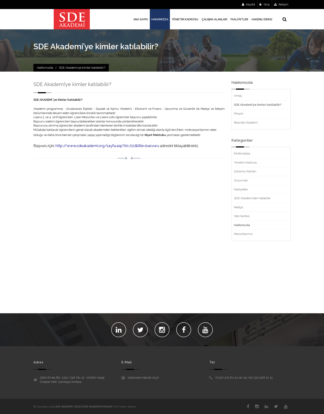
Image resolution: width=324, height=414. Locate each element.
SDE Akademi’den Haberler (252, 198)
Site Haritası (242, 216)
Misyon (238, 113)
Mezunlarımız (243, 234)
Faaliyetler (241, 189)
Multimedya (242, 153)
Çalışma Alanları (245, 171)
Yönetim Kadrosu (245, 162)
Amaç (238, 95)
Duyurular (241, 180)
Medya (238, 207)
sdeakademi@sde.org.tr (143, 377)
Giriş (264, 4)
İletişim (281, 4)
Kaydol (248, 4)
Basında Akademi (246, 122)
